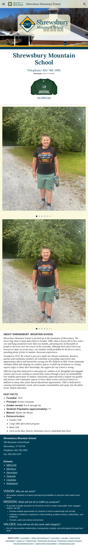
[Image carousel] (44, 162)
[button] (3, 4)
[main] (44, 58)
